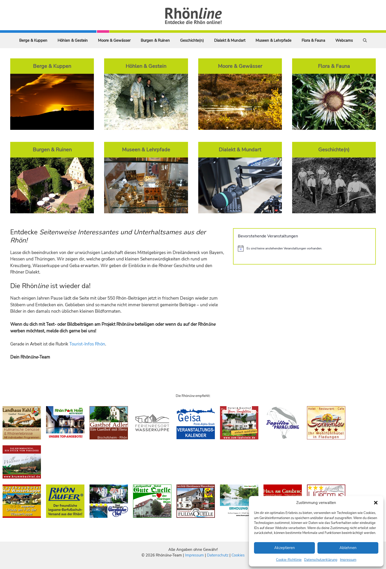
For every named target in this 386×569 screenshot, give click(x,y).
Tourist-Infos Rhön (87, 344)
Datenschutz (217, 555)
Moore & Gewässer (114, 40)
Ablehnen (348, 547)
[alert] (304, 248)
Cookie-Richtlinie (289, 559)
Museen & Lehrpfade (273, 40)
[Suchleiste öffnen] (365, 40)
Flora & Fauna (313, 40)
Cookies (238, 555)
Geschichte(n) (192, 40)
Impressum (348, 559)
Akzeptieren (284, 547)
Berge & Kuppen (33, 40)
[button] (375, 502)
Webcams (344, 40)
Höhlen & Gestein (73, 40)
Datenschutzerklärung (320, 559)
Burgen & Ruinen (155, 40)
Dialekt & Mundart (229, 40)
